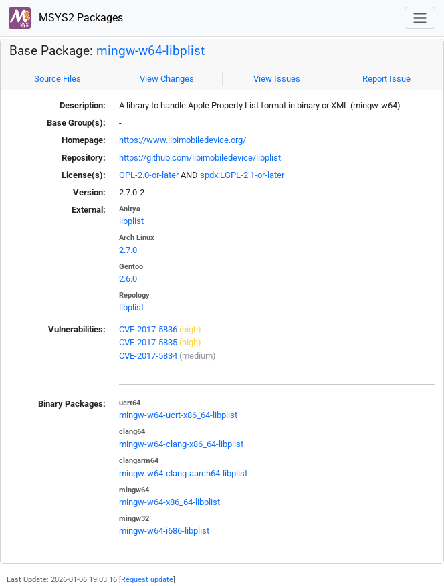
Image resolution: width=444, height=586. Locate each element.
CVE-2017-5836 (148, 329)
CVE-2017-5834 (148, 356)
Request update (147, 579)
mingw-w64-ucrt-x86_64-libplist (178, 415)
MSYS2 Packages (66, 18)
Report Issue (386, 79)
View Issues (276, 79)
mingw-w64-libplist (150, 50)
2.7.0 (128, 250)
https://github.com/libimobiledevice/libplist (200, 158)
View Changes (167, 79)
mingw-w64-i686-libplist (164, 531)
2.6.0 (128, 279)
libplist (131, 221)
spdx (209, 175)
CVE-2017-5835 (148, 342)
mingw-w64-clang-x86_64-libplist (181, 444)
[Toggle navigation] (420, 18)
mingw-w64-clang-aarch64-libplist (183, 473)
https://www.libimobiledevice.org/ (182, 140)
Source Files (57, 79)
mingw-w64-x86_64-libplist (169, 502)
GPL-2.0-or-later (149, 175)
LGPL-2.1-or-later (252, 175)
